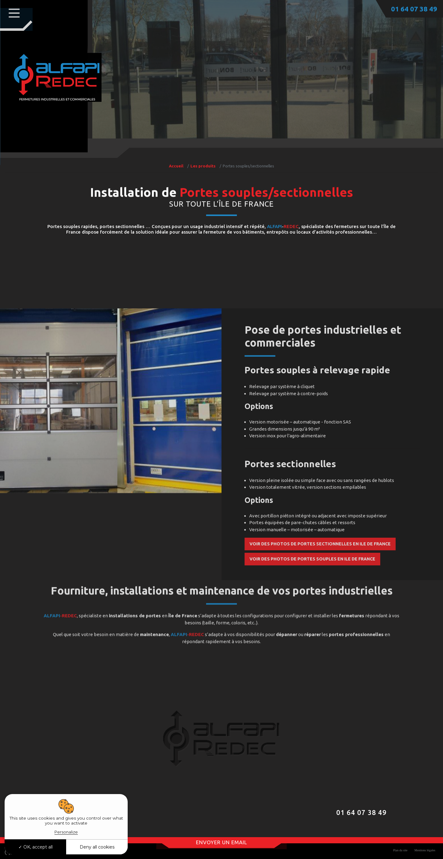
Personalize (66, 831)
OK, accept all (35, 847)
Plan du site (400, 849)
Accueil (176, 166)
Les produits (203, 166)
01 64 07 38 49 (414, 9)
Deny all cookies (97, 847)
